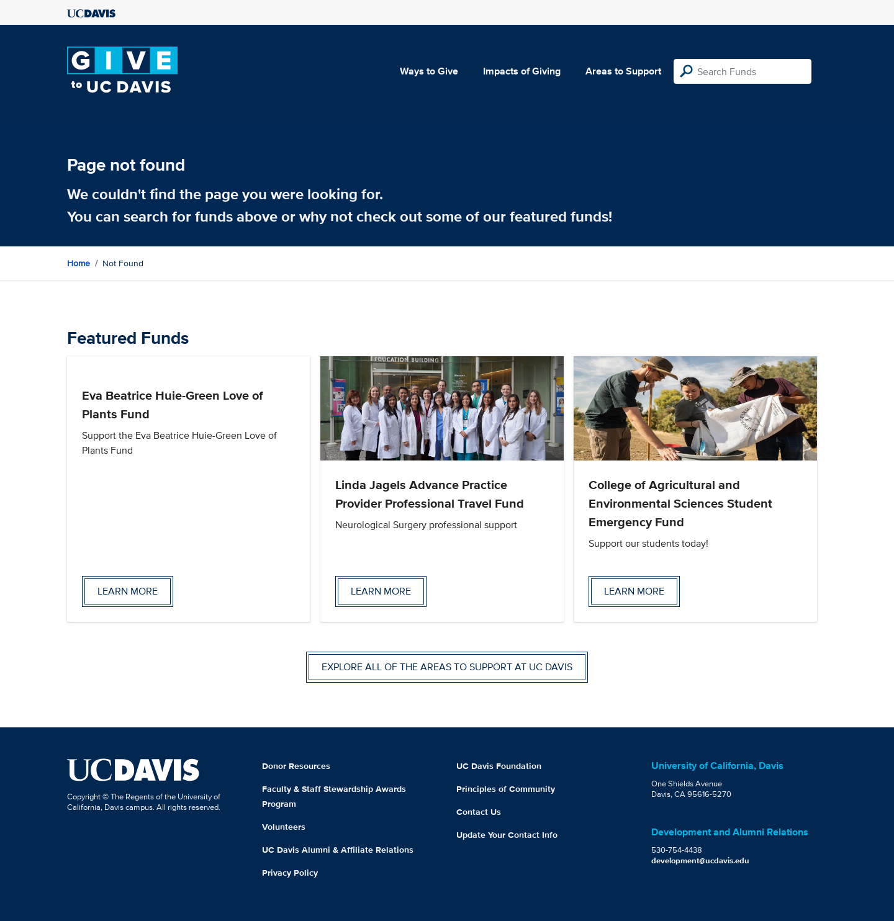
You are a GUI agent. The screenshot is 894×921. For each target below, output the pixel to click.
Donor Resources (296, 766)
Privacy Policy (290, 872)
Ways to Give (429, 71)
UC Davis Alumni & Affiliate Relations (337, 849)
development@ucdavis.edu (700, 860)
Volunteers (283, 826)
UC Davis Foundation (498, 766)
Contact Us (478, 812)
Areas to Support (623, 71)
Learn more (127, 591)
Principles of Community (505, 789)
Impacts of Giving (522, 71)
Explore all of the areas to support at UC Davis (447, 667)
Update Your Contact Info (507, 835)
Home (78, 263)
